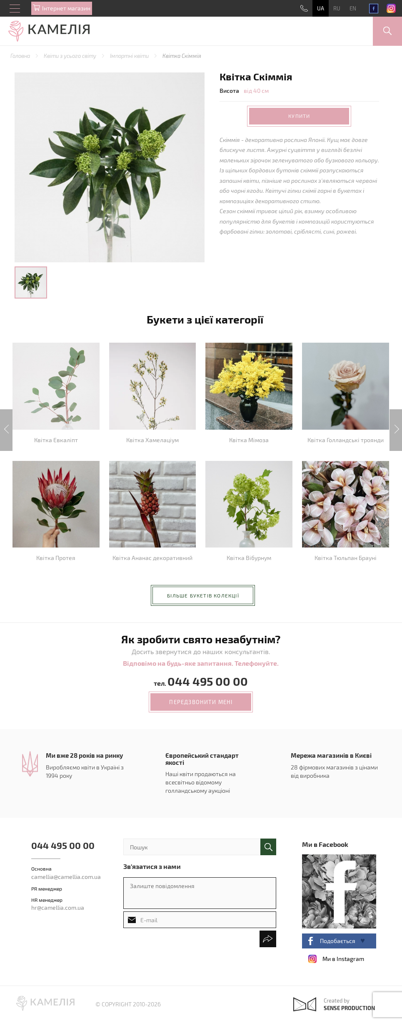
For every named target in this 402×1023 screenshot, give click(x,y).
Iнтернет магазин (66, 8)
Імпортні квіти (130, 55)
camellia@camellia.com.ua (66, 876)
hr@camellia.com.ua (57, 907)
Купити (299, 116)
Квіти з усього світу (70, 55)
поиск (268, 847)
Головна (20, 55)
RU (336, 8)
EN (353, 8)
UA (320, 8)
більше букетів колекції (203, 595)
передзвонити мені (200, 702)
